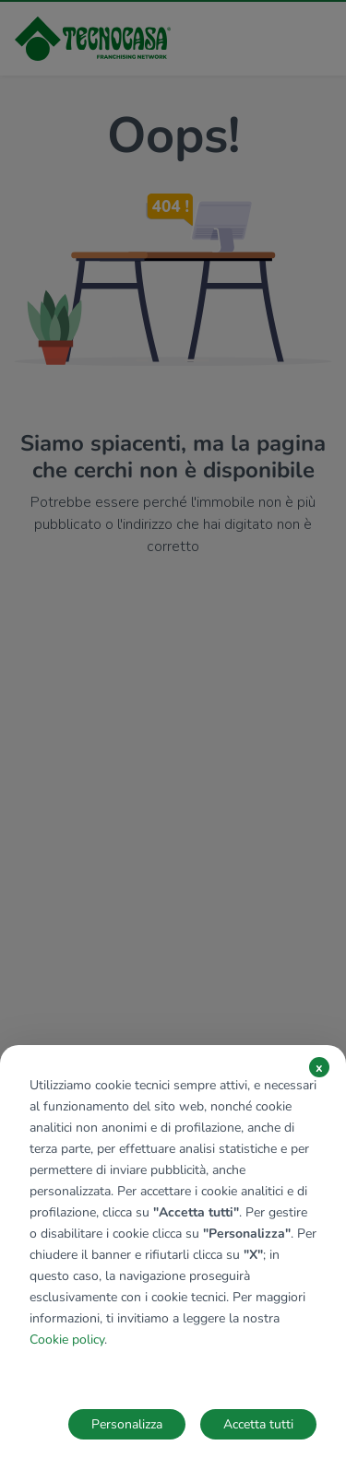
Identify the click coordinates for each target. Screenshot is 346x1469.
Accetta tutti (258, 1424)
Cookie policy (67, 1339)
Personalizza (126, 1424)
